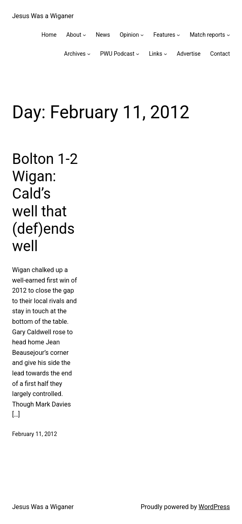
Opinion (129, 34)
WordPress (214, 507)
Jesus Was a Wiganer (43, 16)
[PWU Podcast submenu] (137, 53)
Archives (75, 53)
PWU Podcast (117, 53)
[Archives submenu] (88, 53)
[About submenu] (84, 34)
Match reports (207, 34)
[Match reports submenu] (228, 34)
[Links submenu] (165, 53)
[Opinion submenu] (142, 34)
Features (164, 34)
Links (155, 53)
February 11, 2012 (34, 434)
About (73, 34)
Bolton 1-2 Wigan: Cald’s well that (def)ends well (45, 203)
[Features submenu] (178, 34)
